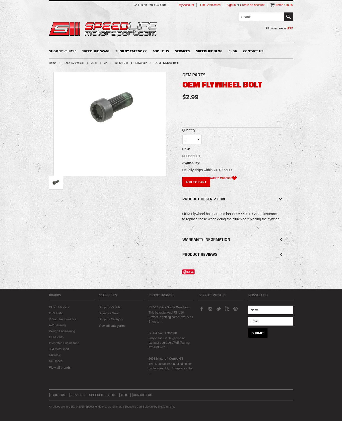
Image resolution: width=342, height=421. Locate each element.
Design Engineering (62, 331)
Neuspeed (56, 361)
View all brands (60, 367)
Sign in (231, 5)
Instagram (210, 309)
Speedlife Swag (95, 51)
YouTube (227, 309)
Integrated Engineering (64, 343)
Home (52, 62)
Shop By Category (131, 51)
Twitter (218, 309)
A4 (105, 62)
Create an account (252, 5)
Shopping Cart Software (139, 406)
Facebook (202, 309)
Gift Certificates (210, 5)
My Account (186, 5)
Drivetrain (141, 62)
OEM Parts (56, 337)
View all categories (112, 326)
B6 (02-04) (121, 62)
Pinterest (235, 309)
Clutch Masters (59, 307)
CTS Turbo (56, 313)
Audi (94, 62)
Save (190, 271)
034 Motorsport (59, 349)
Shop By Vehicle (62, 51)
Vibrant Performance (62, 319)
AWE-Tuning (57, 325)
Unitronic (55, 355)
